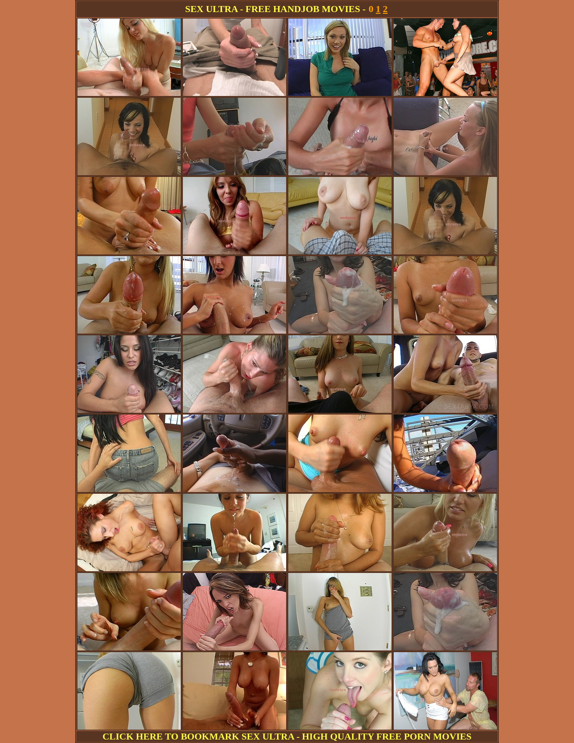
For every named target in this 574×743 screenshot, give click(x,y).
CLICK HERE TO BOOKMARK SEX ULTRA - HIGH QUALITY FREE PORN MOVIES (287, 736)
